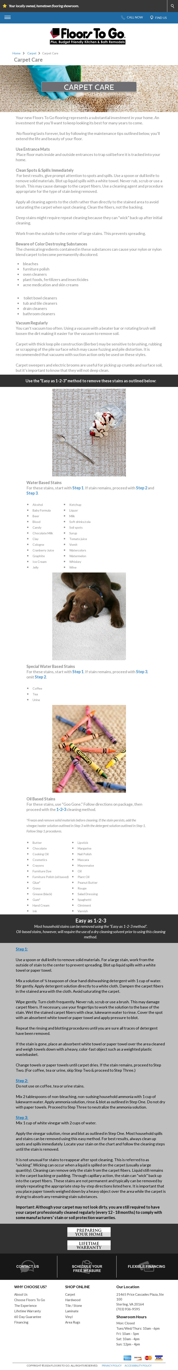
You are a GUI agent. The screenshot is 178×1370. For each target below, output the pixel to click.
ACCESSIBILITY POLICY (138, 1365)
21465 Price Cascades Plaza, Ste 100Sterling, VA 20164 (140, 1299)
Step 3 (32, 493)
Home (16, 53)
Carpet (32, 53)
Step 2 (141, 487)
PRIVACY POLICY (112, 1365)
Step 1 (78, 487)
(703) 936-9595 (128, 1309)
